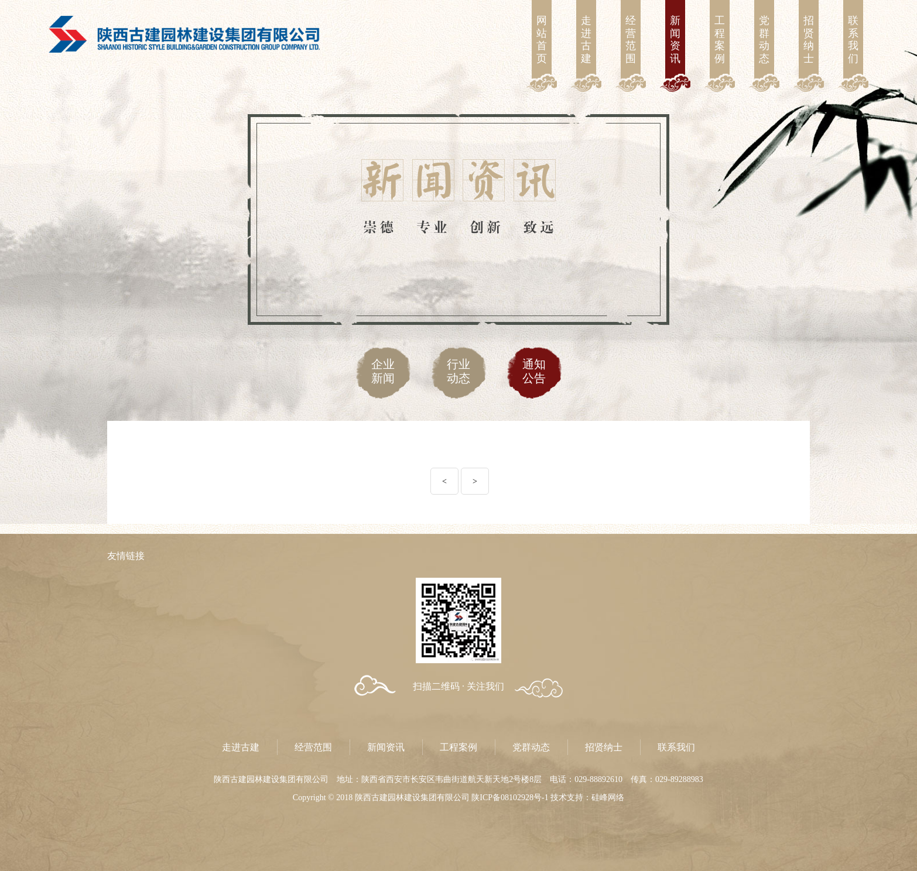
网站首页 (541, 39)
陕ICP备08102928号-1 (509, 797)
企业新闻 (383, 371)
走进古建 (586, 39)
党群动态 (764, 39)
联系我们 (853, 39)
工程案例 (719, 39)
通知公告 (534, 371)
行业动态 (458, 371)
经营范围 (630, 39)
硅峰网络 (607, 797)
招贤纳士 (808, 39)
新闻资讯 (675, 39)
